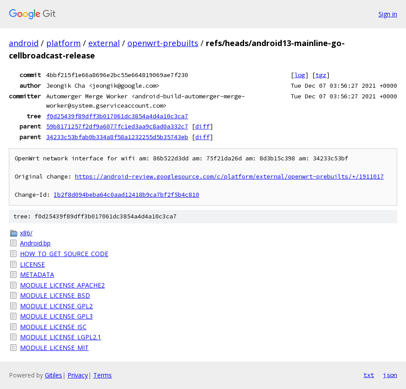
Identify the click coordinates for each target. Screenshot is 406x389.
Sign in (387, 14)
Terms (102, 375)
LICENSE (32, 264)
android (24, 43)
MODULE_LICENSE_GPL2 (56, 306)
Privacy (77, 375)
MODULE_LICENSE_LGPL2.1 (60, 337)
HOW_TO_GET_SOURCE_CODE (64, 253)
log (299, 75)
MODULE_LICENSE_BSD (55, 295)
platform (63, 43)
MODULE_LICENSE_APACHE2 (62, 285)
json (390, 375)
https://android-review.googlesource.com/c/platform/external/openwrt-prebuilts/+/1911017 (229, 176)
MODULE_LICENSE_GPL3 (56, 316)
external (104, 43)
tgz (320, 75)
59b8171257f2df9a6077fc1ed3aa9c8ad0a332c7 (117, 126)
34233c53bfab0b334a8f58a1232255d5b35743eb (117, 137)
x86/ (26, 233)
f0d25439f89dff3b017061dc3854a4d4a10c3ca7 (117, 116)
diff (202, 126)
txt (368, 375)
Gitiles (53, 375)
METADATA (37, 274)
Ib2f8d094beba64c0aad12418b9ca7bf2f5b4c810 (126, 194)
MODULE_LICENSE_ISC (53, 327)
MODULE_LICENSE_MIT (54, 347)
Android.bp (35, 243)
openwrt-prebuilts (162, 43)
